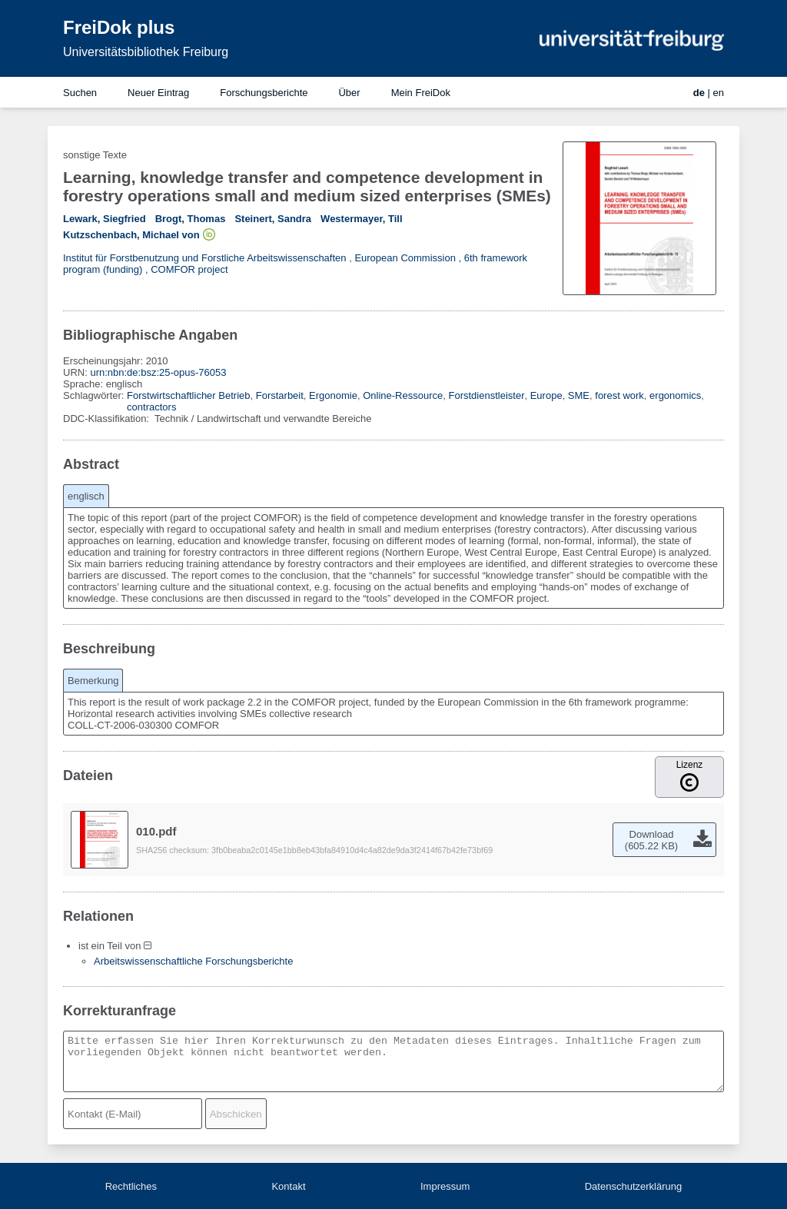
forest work (619, 395)
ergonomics (675, 395)
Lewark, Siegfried (104, 218)
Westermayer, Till (361, 218)
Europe (546, 395)
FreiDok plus (118, 27)
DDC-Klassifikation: (107, 418)
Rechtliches (131, 1186)
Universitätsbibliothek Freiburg (145, 51)
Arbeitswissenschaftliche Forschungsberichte (193, 961)
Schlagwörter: (95, 395)
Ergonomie (333, 395)
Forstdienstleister (486, 395)
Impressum (445, 1186)
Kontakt (288, 1186)
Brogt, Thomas (190, 218)
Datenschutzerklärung (633, 1186)
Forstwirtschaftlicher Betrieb (188, 395)
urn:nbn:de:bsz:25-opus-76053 (158, 372)
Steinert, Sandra (272, 218)
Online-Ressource (403, 395)
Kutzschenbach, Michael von (131, 235)
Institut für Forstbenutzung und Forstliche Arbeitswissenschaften (205, 258)
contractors (151, 407)
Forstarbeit (280, 395)
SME (578, 395)
